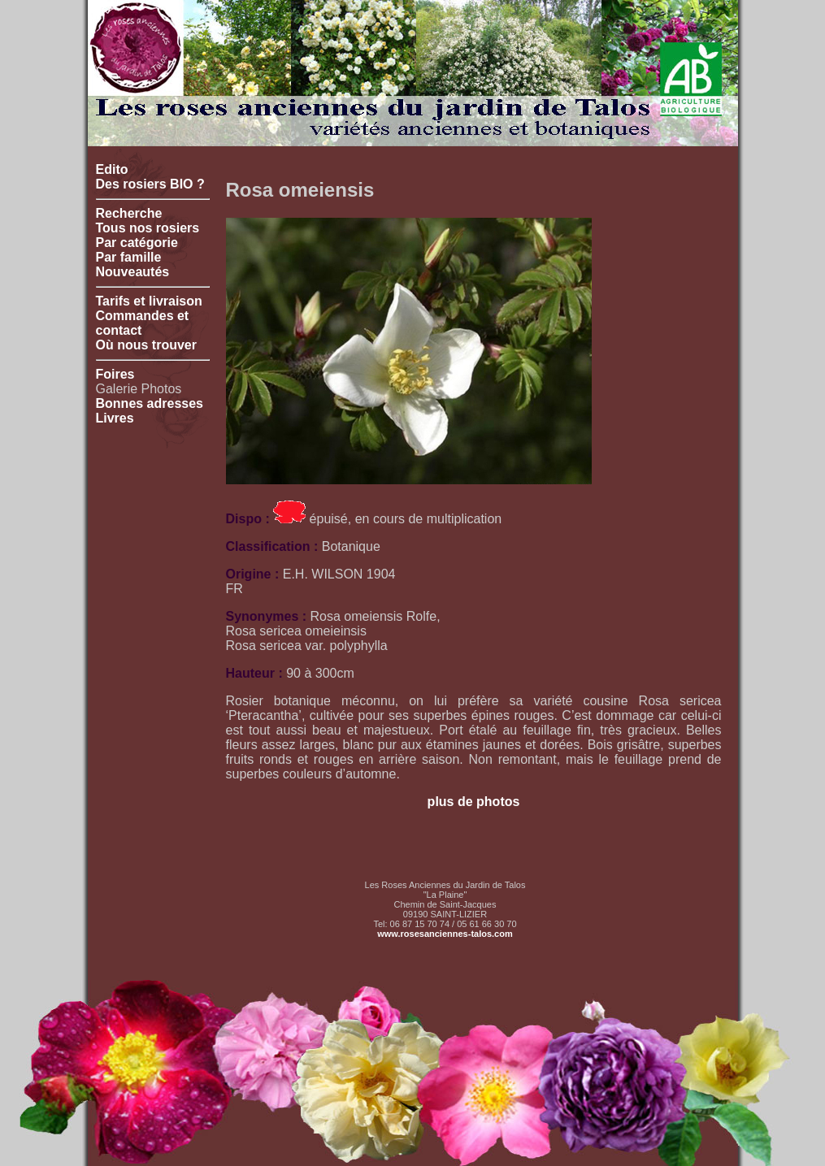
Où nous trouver (146, 345)
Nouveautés (133, 272)
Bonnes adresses (150, 403)
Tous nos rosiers (148, 228)
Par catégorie (137, 242)
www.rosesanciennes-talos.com (444, 933)
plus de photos (474, 801)
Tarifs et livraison (149, 301)
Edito (112, 169)
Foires (115, 374)
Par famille (129, 257)
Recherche (129, 213)
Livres (115, 418)
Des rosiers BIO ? (150, 184)
